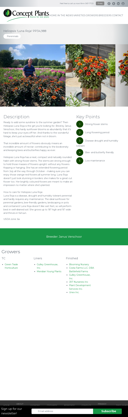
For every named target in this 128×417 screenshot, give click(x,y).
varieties (79, 15)
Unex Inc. (74, 292)
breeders (105, 15)
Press (100, 3)
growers (92, 15)
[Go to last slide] (9, 75)
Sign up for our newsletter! (11, 411)
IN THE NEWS (65, 15)
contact (117, 15)
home (53, 15)
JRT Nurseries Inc (78, 281)
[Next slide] (118, 75)
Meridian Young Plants (49, 271)
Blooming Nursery (79, 264)
